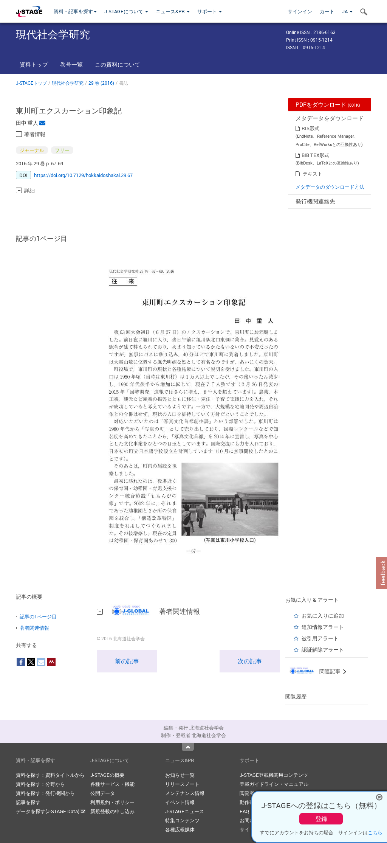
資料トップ (34, 64)
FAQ (244, 811)
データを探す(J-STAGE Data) (50, 811)
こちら (375, 832)
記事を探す (28, 802)
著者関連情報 (34, 627)
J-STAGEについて (126, 11)
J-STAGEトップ (31, 83)
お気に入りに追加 (323, 615)
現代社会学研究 (68, 83)
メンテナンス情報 (184, 793)
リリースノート (182, 784)
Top (188, 747)
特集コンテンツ (182, 820)
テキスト (312, 173)
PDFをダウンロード (328, 104)
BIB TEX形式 (315, 155)
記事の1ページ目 (38, 616)
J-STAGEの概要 (107, 775)
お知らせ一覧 (180, 775)
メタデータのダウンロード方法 (330, 186)
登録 (321, 819)
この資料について (117, 64)
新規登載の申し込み (112, 811)
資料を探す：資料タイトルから (50, 775)
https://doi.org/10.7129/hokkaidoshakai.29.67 (83, 175)
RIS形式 (310, 128)
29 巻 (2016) (101, 83)
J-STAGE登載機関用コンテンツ (274, 775)
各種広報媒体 (180, 829)
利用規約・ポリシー (112, 802)
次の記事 (250, 661)
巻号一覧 (71, 64)
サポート (209, 11)
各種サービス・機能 (112, 784)
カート (327, 11)
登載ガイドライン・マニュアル (274, 784)
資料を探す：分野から (40, 784)
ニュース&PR (173, 11)
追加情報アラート (323, 626)
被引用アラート (320, 638)
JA (347, 11)
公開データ (102, 793)
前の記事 (127, 661)
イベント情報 (180, 802)
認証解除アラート (323, 649)
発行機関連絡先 (315, 201)
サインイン (300, 11)
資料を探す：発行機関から (45, 793)
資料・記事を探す (75, 11)
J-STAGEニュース (184, 811)
